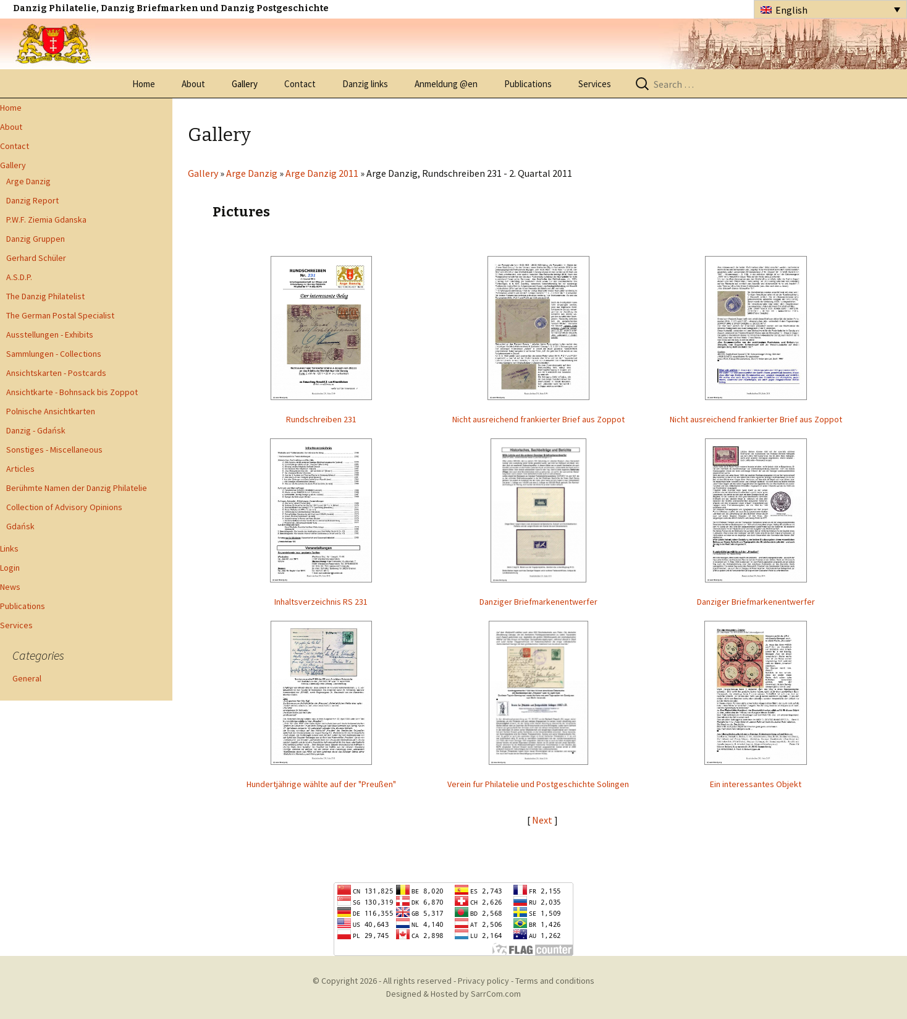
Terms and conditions (554, 980)
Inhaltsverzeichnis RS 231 (321, 601)
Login (10, 567)
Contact (300, 84)
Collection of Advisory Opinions (64, 507)
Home (143, 84)
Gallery (245, 84)
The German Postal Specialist (60, 315)
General (26, 678)
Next (543, 820)
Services (594, 84)
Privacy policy (483, 980)
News (10, 586)
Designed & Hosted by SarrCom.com (453, 993)
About (193, 84)
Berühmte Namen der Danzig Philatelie (76, 487)
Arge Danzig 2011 (321, 173)
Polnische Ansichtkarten (50, 411)
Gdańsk (20, 526)
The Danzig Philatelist (45, 296)
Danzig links (365, 84)
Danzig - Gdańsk (35, 430)
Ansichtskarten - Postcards (56, 372)
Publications (528, 84)
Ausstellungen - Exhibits (49, 334)
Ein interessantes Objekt (755, 784)
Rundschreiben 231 (321, 419)
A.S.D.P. (19, 277)
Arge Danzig (28, 181)
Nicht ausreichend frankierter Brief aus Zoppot (538, 419)
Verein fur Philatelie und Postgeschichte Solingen (538, 784)
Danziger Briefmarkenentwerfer (538, 601)
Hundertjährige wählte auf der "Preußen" (321, 784)
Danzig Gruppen (35, 238)
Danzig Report (32, 200)
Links (9, 548)
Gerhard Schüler (36, 257)
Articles (20, 468)
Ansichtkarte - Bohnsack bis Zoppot (72, 392)
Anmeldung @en (446, 84)
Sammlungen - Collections (53, 353)
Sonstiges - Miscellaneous (54, 449)
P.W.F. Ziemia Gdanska (46, 219)
